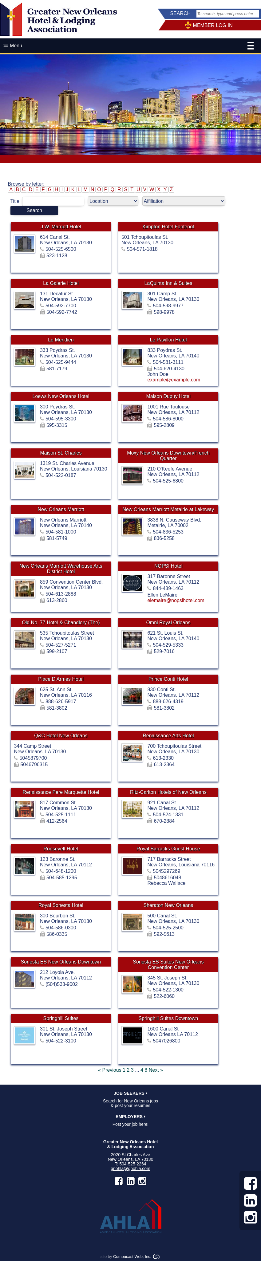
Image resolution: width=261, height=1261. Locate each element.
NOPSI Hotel (168, 566)
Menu (132, 46)
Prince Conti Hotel (168, 679)
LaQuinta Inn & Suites (168, 283)
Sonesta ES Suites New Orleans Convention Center (168, 964)
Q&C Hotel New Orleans (60, 735)
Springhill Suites (61, 1018)
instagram (142, 1181)
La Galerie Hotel (61, 283)
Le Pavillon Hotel (168, 339)
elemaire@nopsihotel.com (175, 600)
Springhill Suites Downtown (168, 1018)
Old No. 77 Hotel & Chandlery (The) (61, 622)
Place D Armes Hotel (61, 679)
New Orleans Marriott (61, 509)
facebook (118, 1181)
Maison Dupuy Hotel (168, 396)
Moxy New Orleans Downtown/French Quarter (168, 455)
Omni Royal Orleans (168, 622)
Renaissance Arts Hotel (168, 735)
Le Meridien (61, 339)
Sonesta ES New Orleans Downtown (61, 961)
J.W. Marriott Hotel (61, 226)
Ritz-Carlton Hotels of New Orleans (168, 792)
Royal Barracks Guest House (168, 848)
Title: (49, 201)
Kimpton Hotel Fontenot (168, 226)
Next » (156, 1070)
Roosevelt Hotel (60, 848)
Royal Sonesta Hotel (60, 905)
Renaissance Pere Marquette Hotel (60, 792)
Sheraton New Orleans (168, 905)
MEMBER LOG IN (213, 25)
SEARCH (180, 13)
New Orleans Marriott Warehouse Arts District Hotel (61, 568)
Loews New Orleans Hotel (60, 396)
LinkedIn (130, 1181)
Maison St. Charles (60, 452)
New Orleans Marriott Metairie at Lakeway (168, 509)
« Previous (109, 1070)
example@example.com (173, 379)
